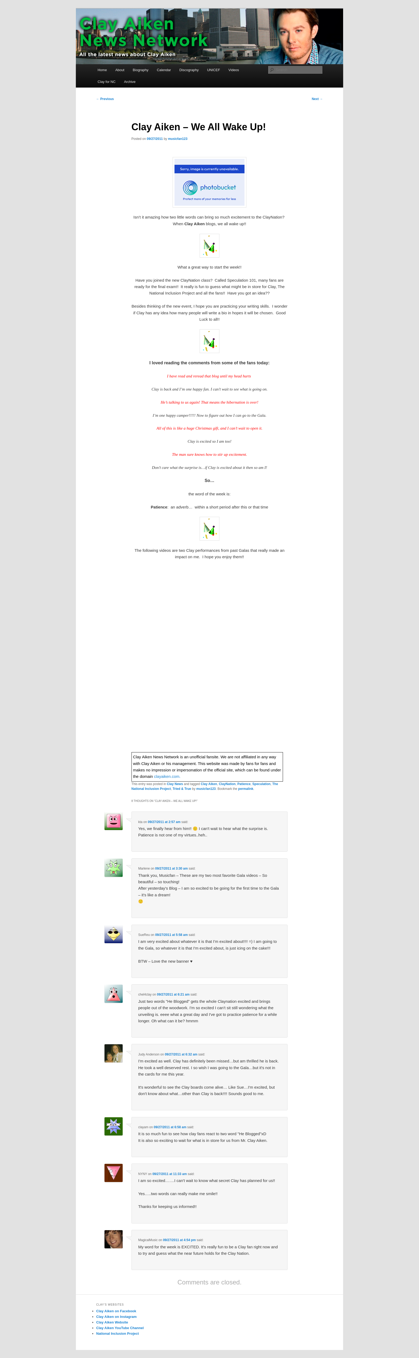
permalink (245, 789)
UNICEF (213, 70)
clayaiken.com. (167, 776)
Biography (141, 70)
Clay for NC (106, 82)
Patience (243, 784)
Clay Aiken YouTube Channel (120, 1328)
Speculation (261, 784)
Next (317, 99)
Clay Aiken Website (112, 1322)
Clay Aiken (209, 784)
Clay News (175, 784)
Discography (189, 70)
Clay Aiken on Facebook (116, 1311)
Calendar (164, 70)
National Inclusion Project (117, 1334)
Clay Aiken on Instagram (116, 1317)
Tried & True (182, 789)
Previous (105, 99)
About (119, 70)
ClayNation (227, 784)
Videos (233, 70)
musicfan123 (178, 139)
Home (102, 70)
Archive (129, 82)
